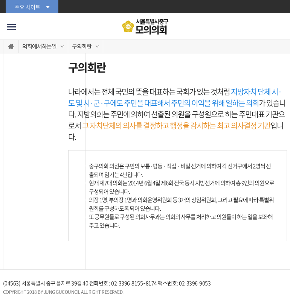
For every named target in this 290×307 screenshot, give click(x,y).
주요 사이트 (27, 7)
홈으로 (11, 46)
